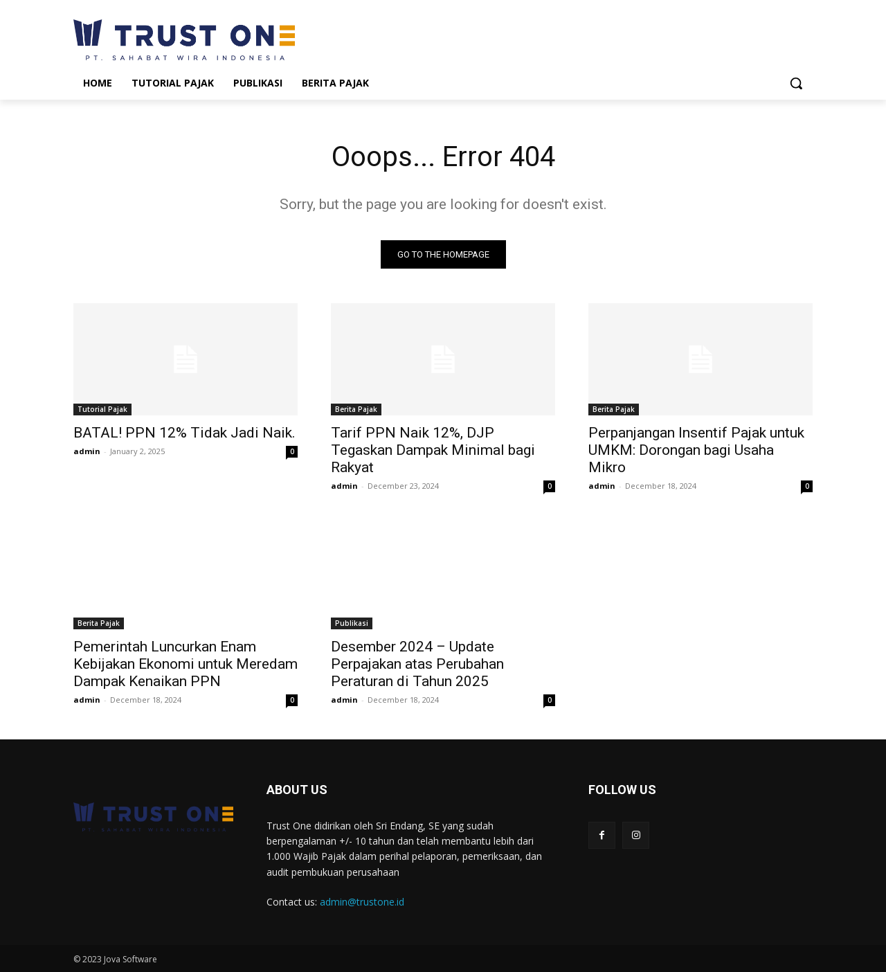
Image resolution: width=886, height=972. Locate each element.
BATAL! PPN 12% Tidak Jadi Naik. (184, 432)
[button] (796, 83)
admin (86, 451)
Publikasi (351, 623)
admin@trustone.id (362, 901)
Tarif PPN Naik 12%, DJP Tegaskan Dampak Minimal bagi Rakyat (433, 450)
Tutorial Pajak (102, 409)
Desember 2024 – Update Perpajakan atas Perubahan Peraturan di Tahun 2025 (417, 664)
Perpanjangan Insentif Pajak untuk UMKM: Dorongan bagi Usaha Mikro (696, 450)
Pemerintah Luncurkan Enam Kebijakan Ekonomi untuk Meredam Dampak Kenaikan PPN (185, 664)
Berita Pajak (356, 409)
